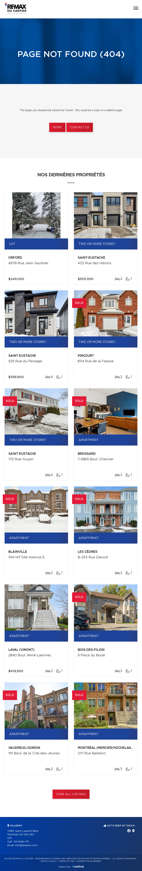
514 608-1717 (21, 842)
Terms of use (66, 861)
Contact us (79, 127)
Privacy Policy (49, 861)
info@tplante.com (26, 845)
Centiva (78, 866)
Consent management (88, 861)
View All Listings (71, 794)
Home (57, 127)
